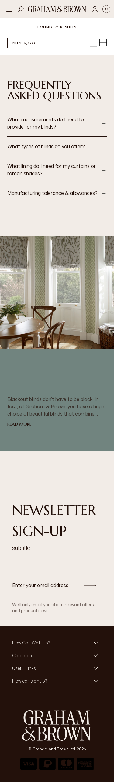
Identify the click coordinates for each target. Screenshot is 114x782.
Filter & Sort (24, 42)
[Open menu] (9, 9)
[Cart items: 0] (106, 9)
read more (19, 424)
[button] (57, 123)
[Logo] (57, 9)
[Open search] (21, 9)
